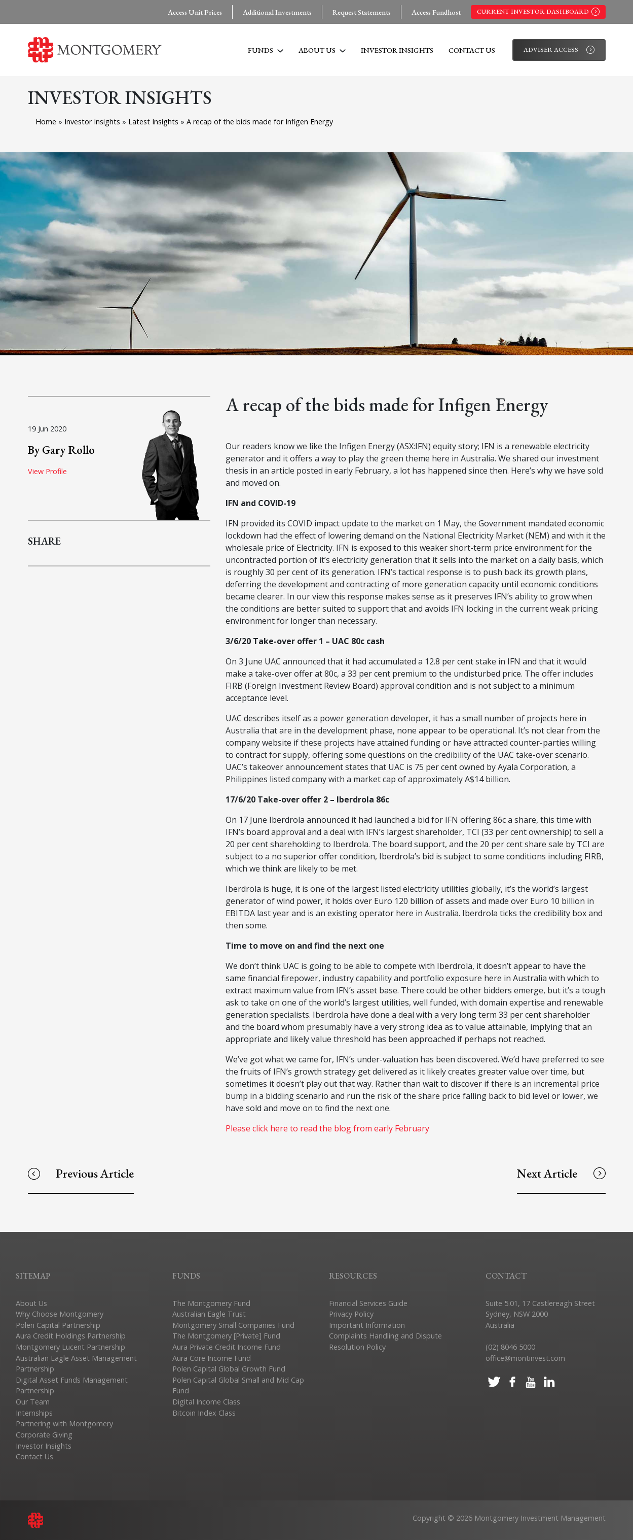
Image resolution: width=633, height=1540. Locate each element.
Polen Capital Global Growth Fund (228, 1369)
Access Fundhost (436, 12)
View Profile (47, 471)
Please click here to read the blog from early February (327, 1128)
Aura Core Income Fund (211, 1358)
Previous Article (81, 1173)
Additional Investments (277, 12)
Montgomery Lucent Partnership (70, 1347)
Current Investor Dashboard (538, 11)
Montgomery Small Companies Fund (233, 1325)
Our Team (33, 1402)
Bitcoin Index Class (204, 1413)
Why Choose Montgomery (59, 1314)
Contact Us (472, 50)
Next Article (561, 1173)
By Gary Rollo (61, 449)
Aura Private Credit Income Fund (226, 1347)
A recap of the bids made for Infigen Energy (260, 121)
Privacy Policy (351, 1314)
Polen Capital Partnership (58, 1325)
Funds (265, 50)
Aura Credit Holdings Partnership (71, 1336)
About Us (322, 50)
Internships (34, 1413)
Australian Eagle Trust (209, 1314)
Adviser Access (559, 49)
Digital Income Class (206, 1402)
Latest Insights (154, 121)
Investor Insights (397, 50)
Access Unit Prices (195, 12)
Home (45, 121)
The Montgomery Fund (211, 1303)
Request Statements (361, 12)
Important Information (367, 1325)
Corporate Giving (44, 1434)
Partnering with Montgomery (64, 1423)
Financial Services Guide (368, 1303)
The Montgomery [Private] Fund (226, 1336)
